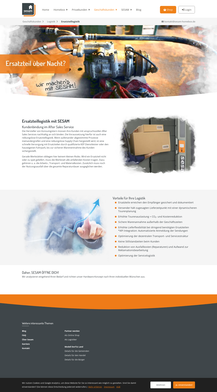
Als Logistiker (71, 339)
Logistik (51, 21)
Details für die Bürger (75, 359)
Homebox (59, 9)
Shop (170, 9)
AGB (118, 387)
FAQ (24, 335)
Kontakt (26, 348)
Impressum (109, 387)
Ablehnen (160, 385)
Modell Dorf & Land (74, 346)
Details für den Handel (75, 355)
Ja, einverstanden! (184, 385)
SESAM (125, 9)
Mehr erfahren (95, 387)
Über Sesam (27, 339)
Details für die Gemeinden (77, 351)
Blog (138, 9)
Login (188, 9)
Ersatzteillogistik (70, 21)
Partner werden (72, 331)
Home (45, 9)
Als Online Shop (72, 335)
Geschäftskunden (104, 9)
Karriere (26, 344)
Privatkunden (79, 9)
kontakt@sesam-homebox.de (179, 21)
